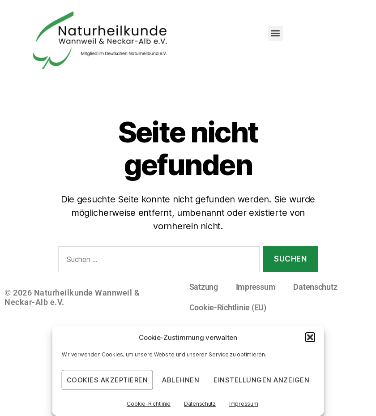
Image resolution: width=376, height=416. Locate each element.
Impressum (243, 403)
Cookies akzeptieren (107, 380)
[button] (309, 337)
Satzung (203, 287)
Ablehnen (180, 380)
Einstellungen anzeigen (261, 380)
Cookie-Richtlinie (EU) (227, 307)
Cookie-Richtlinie (148, 403)
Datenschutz (200, 403)
